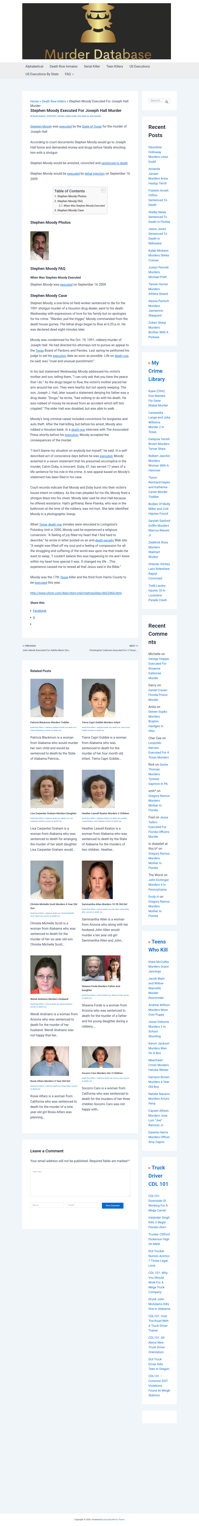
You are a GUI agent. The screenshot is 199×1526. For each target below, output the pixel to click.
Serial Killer (92, 66)
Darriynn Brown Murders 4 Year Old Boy (159, 1134)
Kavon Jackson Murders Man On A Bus (159, 1101)
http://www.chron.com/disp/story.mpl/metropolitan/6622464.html (77, 592)
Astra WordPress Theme (114, 1519)
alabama (49, 725)
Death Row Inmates (64, 66)
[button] (72, 74)
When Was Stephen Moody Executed (84, 205)
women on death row (54, 728)
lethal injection (95, 173)
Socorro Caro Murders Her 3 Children (103, 1073)
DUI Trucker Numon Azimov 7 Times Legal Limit (157, 1332)
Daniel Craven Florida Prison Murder (158, 728)
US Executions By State (42, 74)
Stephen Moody (41, 126)
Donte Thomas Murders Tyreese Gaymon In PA (158, 807)
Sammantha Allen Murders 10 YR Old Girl (105, 905)
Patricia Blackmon (37, 728)
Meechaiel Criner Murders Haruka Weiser (159, 1118)
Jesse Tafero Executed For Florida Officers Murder (159, 865)
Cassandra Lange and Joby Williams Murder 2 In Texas (158, 427)
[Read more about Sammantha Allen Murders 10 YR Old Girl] (97, 881)
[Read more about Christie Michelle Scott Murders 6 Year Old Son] (46, 881)
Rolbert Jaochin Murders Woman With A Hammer (159, 475)
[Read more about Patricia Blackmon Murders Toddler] (47, 695)
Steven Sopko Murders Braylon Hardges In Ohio (158, 754)
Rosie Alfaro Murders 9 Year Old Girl (51, 1081)
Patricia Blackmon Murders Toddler (50, 720)
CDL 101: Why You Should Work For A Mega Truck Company (158, 1359)
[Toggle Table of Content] (103, 190)
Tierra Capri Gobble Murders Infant (102, 720)
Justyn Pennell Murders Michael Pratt (158, 277)
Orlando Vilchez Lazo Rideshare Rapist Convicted (157, 602)
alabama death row (61, 725)
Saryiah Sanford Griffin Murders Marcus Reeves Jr (159, 554)
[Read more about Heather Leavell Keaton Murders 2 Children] (98, 786)
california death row (54, 1087)
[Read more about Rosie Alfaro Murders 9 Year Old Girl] (49, 1061)
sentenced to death (115, 163)
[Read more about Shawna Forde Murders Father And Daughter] (101, 969)
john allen (116, 910)
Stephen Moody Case (70, 210)
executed (66, 126)
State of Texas (93, 126)
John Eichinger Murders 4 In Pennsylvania (159, 928)
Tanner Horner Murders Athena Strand (158, 293)
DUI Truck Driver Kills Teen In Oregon (159, 1445)
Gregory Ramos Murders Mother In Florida (155, 839)
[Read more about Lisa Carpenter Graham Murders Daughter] (47, 786)
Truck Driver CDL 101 (158, 1238)
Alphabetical (34, 66)
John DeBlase (99, 822)
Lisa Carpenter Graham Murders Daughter (54, 810)
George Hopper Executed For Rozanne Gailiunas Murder (159, 702)
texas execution (97, 116)
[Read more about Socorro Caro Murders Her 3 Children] (101, 1057)
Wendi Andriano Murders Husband (50, 999)
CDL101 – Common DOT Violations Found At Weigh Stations (159, 1467)
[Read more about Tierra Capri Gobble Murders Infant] (98, 695)
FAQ (69, 74)
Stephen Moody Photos (72, 196)
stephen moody (71, 116)
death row (122, 355)
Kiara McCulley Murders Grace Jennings (159, 1014)
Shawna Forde (118, 996)
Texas (40, 350)
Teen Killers (114, 66)
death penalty (105, 540)
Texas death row (84, 116)
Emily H (153, 940)
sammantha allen (89, 913)
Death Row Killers (54, 101)
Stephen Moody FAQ (70, 201)
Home (34, 101)
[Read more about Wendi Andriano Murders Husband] (45, 975)
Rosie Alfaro (67, 1087)
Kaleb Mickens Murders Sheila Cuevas (159, 260)
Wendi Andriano (67, 1005)
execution (61, 116)
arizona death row (104, 910)
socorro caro (119, 1079)
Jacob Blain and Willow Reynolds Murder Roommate (156, 1036)
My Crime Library (156, 375)
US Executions (139, 66)
